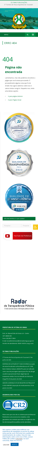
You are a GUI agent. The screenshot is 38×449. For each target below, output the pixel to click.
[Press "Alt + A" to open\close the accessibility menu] (35, 227)
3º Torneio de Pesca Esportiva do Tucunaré (18, 5)
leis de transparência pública (11, 422)
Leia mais (19, 439)
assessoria (16, 417)
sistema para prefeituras (27, 414)
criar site (15, 414)
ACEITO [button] (14, 444)
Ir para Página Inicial (14, 100)
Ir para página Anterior (15, 96)
